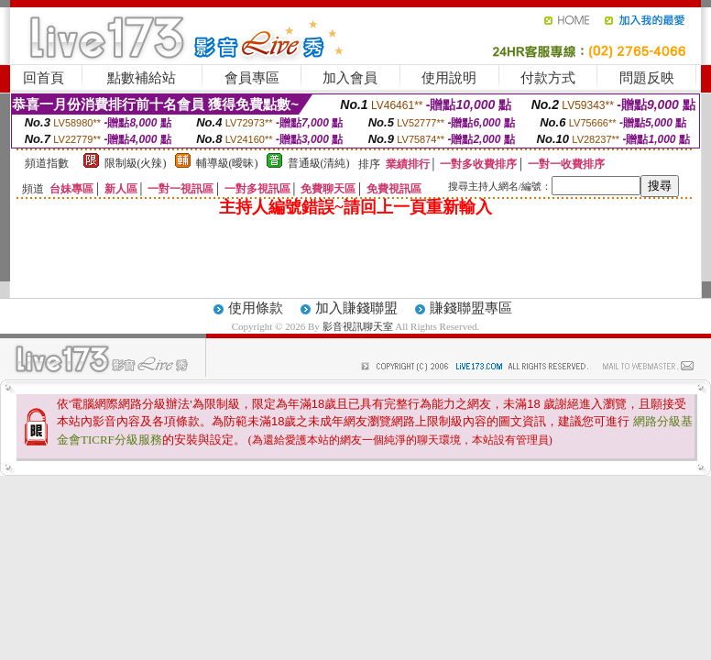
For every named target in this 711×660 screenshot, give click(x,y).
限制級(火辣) (135, 163)
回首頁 (43, 78)
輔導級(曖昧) (227, 163)
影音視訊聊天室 (358, 326)
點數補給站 (141, 78)
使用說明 (448, 78)
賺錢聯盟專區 (471, 308)
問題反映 (646, 78)
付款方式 (547, 78)
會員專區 (251, 78)
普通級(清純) (319, 163)
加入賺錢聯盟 (356, 308)
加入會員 (350, 78)
